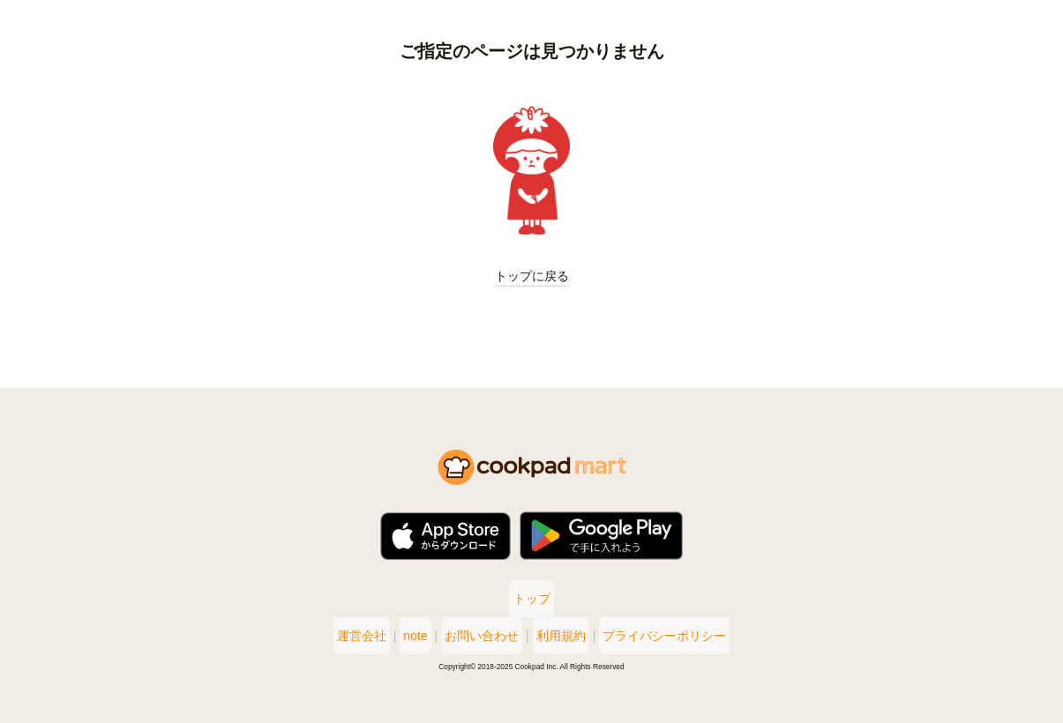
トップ (531, 599)
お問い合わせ (482, 636)
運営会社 (340, 636)
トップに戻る (532, 276)
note (404, 636)
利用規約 (571, 636)
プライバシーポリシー (685, 636)
